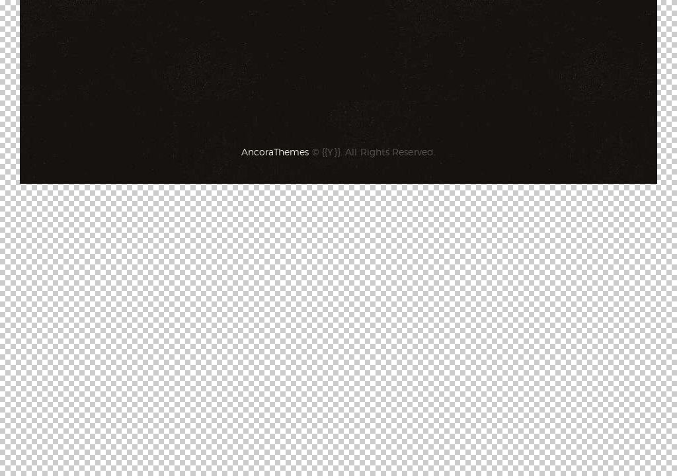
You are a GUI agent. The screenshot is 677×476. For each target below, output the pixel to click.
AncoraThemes (275, 151)
